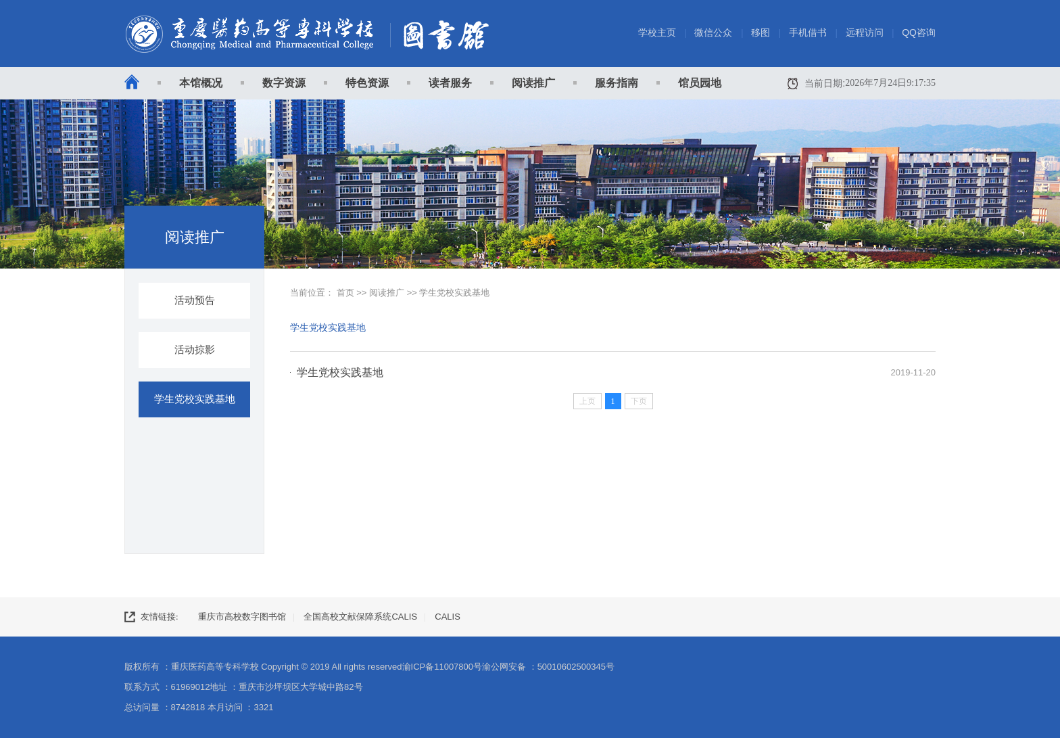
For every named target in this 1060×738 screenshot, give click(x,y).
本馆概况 (200, 83)
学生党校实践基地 (194, 399)
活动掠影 (194, 349)
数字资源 (284, 83)
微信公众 (713, 32)
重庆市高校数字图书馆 (242, 617)
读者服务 (450, 83)
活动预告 (194, 300)
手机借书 (808, 32)
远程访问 (865, 32)
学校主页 (657, 32)
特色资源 (367, 83)
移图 (760, 32)
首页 (345, 292)
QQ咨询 (919, 32)
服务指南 (616, 83)
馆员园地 (699, 83)
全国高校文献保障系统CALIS (360, 617)
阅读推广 (533, 83)
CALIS (447, 617)
